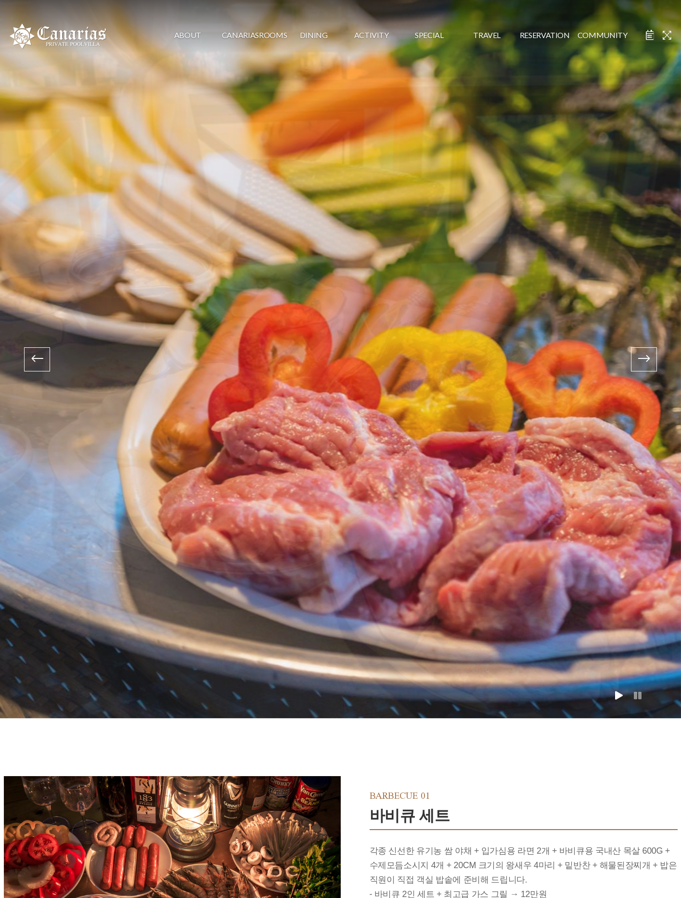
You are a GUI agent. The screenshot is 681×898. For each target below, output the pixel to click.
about (187, 35)
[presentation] (37, 359)
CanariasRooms (251, 35)
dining (314, 35)
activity (371, 35)
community (603, 35)
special (429, 35)
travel (487, 35)
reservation (545, 35)
